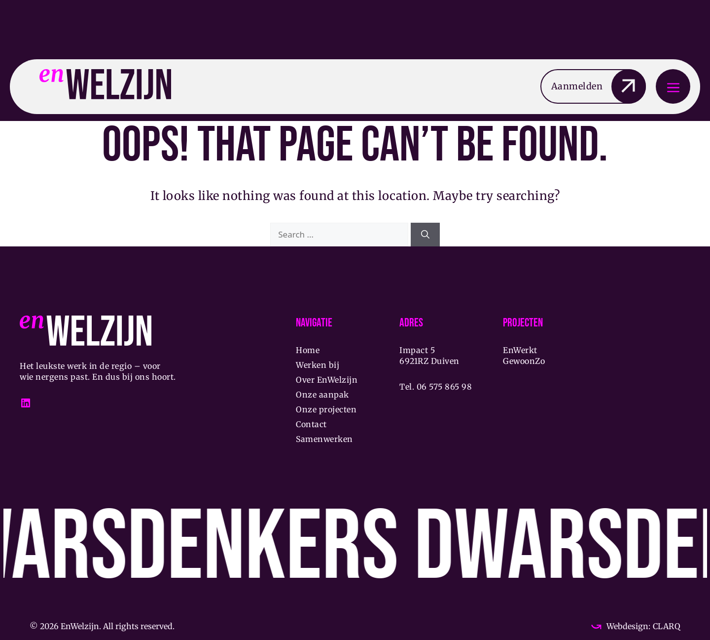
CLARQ (665, 626)
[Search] (425, 234)
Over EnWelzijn (326, 380)
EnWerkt (520, 350)
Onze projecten (326, 409)
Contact (311, 424)
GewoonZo (524, 361)
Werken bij (317, 365)
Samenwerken (324, 439)
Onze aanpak (322, 395)
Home (308, 350)
